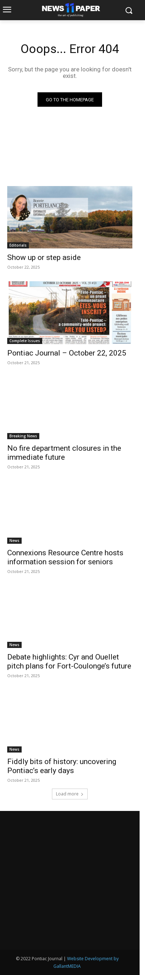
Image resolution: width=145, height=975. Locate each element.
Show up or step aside (44, 257)
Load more (70, 794)
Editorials (18, 245)
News (14, 540)
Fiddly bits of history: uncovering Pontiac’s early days (61, 766)
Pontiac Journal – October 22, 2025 (66, 353)
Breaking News (23, 435)
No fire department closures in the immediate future (64, 453)
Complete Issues (24, 340)
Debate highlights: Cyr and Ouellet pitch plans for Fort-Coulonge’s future (69, 661)
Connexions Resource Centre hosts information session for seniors (65, 557)
